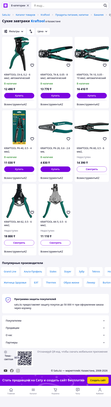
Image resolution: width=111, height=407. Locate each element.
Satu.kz (6, 14)
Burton (107, 282)
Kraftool (45, 14)
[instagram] (18, 371)
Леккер (91, 282)
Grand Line (10, 271)
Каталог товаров (25, 14)
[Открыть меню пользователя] (100, 391)
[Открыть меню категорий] (33, 391)
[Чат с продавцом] (78, 391)
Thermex (51, 282)
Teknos (96, 271)
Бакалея (99, 14)
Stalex (53, 271)
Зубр (81, 271)
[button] (19, 95)
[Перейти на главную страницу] (11, 391)
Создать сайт (98, 380)
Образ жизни (71, 282)
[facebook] (12, 371)
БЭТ (36, 282)
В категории (20, 5)
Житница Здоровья (15, 282)
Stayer (67, 271)
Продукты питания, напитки (71, 14)
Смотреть (92, 169)
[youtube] (5, 371)
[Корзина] (55, 391)
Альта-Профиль (33, 271)
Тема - (8, 357)
